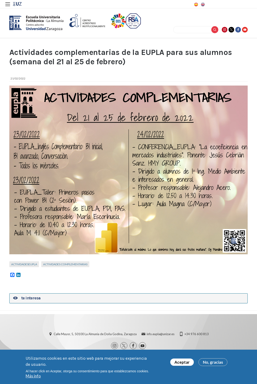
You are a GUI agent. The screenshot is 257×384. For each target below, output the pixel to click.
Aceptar (182, 362)
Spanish (195, 4)
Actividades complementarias (65, 264)
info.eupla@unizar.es (160, 334)
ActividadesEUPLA (24, 264)
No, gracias (213, 362)
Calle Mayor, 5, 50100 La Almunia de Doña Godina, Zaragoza (95, 334)
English (202, 4)
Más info (33, 376)
